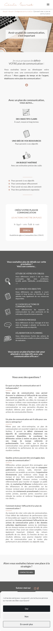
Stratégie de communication (23, 11)
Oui (26, 608)
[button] (48, 4)
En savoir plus (26, 624)
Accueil (5, 11)
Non (26, 616)
